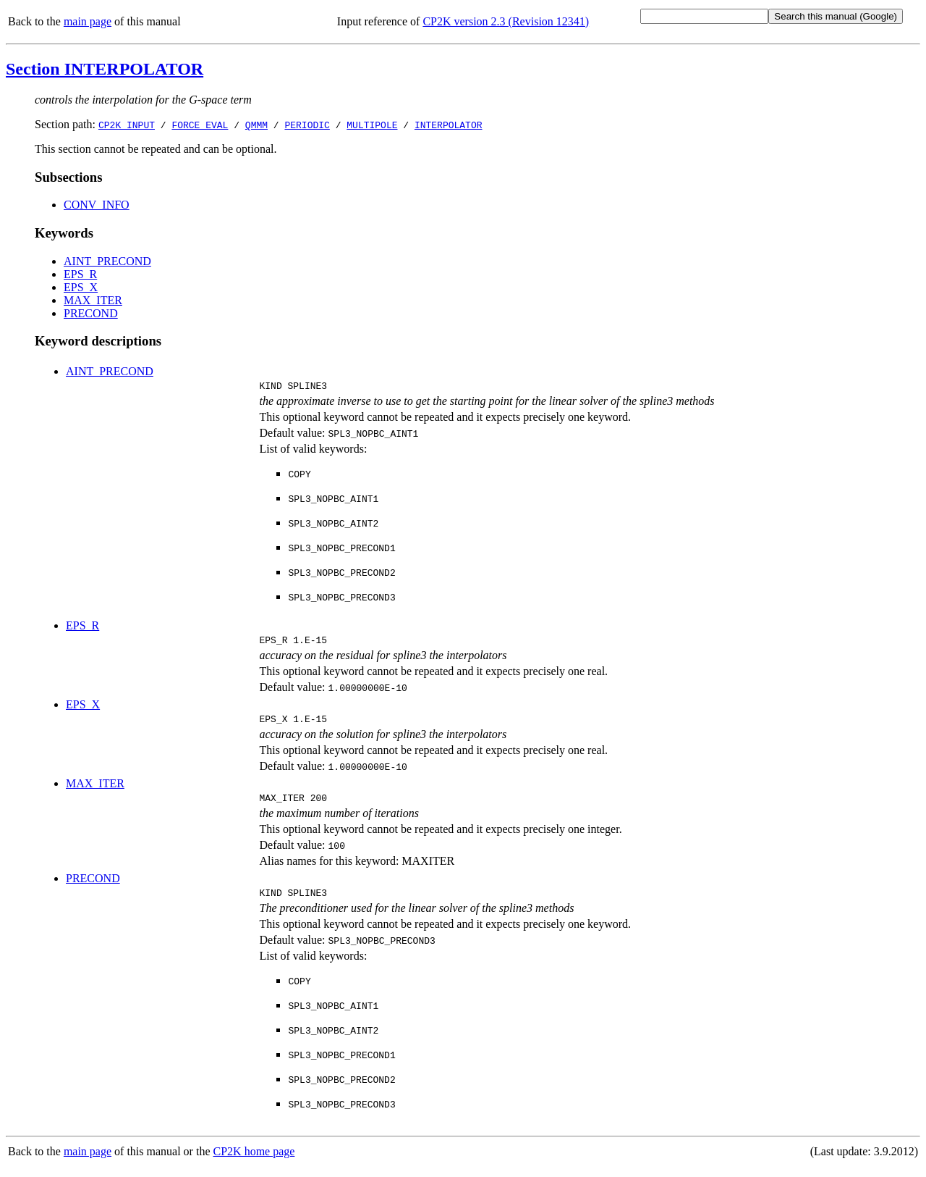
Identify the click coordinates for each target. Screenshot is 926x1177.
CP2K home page (254, 1162)
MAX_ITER (93, 300)
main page (87, 21)
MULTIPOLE (372, 124)
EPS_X (81, 287)
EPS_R (80, 274)
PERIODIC (306, 124)
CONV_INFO (96, 204)
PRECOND (91, 313)
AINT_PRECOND (107, 261)
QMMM (256, 124)
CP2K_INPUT (126, 124)
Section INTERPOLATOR (104, 68)
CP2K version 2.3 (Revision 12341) (505, 21)
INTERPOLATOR (449, 124)
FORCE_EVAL (199, 124)
